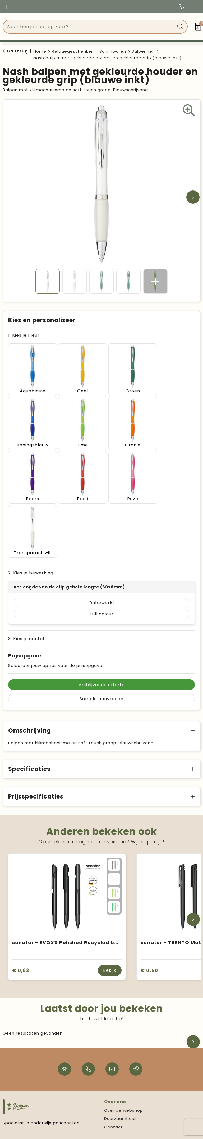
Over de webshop (123, 1046)
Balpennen (143, 51)
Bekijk (109, 906)
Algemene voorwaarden (130, 1094)
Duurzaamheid (120, 1054)
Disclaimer (115, 1110)
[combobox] (89, 26)
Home (39, 51)
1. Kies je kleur (24, 335)
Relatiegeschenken (73, 51)
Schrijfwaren (112, 51)
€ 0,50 (149, 906)
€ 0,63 (20, 906)
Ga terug (17, 51)
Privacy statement (124, 1102)
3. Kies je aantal (26, 574)
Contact (113, 1063)
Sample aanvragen (101, 635)
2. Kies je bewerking (30, 509)
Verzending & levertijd (27, 1102)
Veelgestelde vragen (26, 1094)
